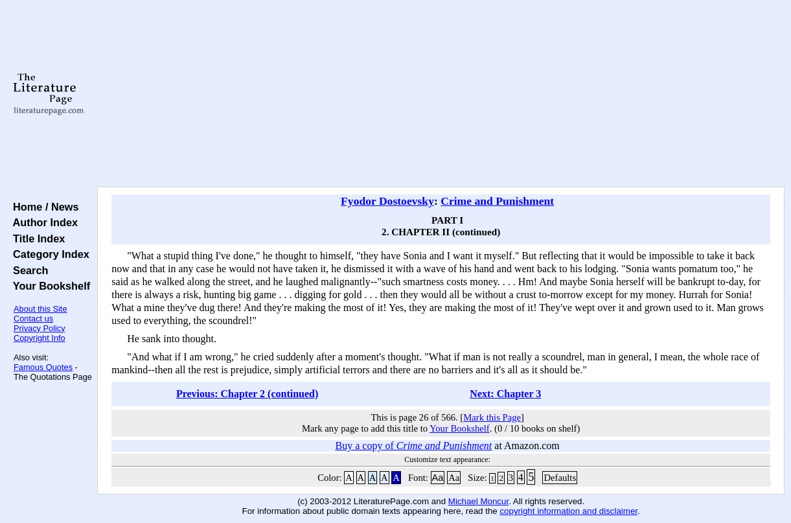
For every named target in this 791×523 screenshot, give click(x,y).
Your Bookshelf (48, 286)
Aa (438, 477)
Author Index (42, 222)
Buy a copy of (414, 445)
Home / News (43, 207)
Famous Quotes (43, 367)
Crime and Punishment (497, 200)
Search (27, 270)
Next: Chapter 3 (505, 393)
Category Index (48, 254)
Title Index (36, 238)
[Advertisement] (441, 94)
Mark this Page (492, 417)
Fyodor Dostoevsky (387, 200)
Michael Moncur (478, 501)
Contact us (33, 318)
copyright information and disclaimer (568, 511)
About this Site (40, 309)
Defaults (560, 477)
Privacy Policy (39, 328)
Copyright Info (39, 338)
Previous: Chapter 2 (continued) (247, 393)
